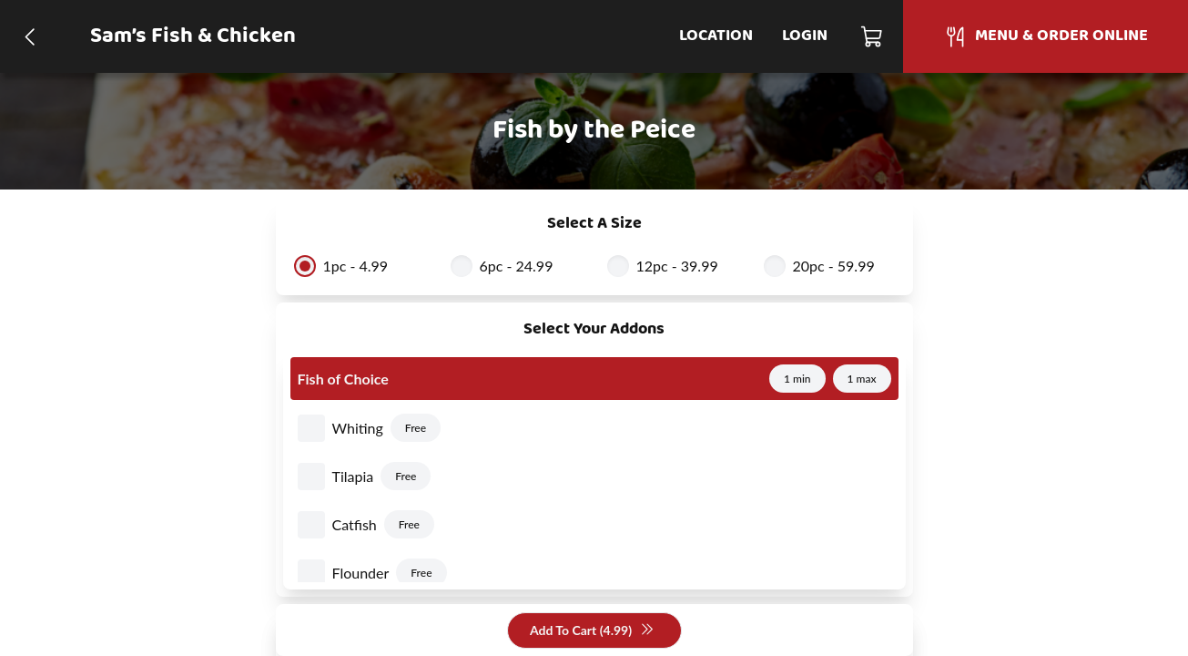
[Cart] (872, 36)
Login (805, 36)
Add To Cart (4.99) (592, 631)
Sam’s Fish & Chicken (193, 36)
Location (716, 36)
